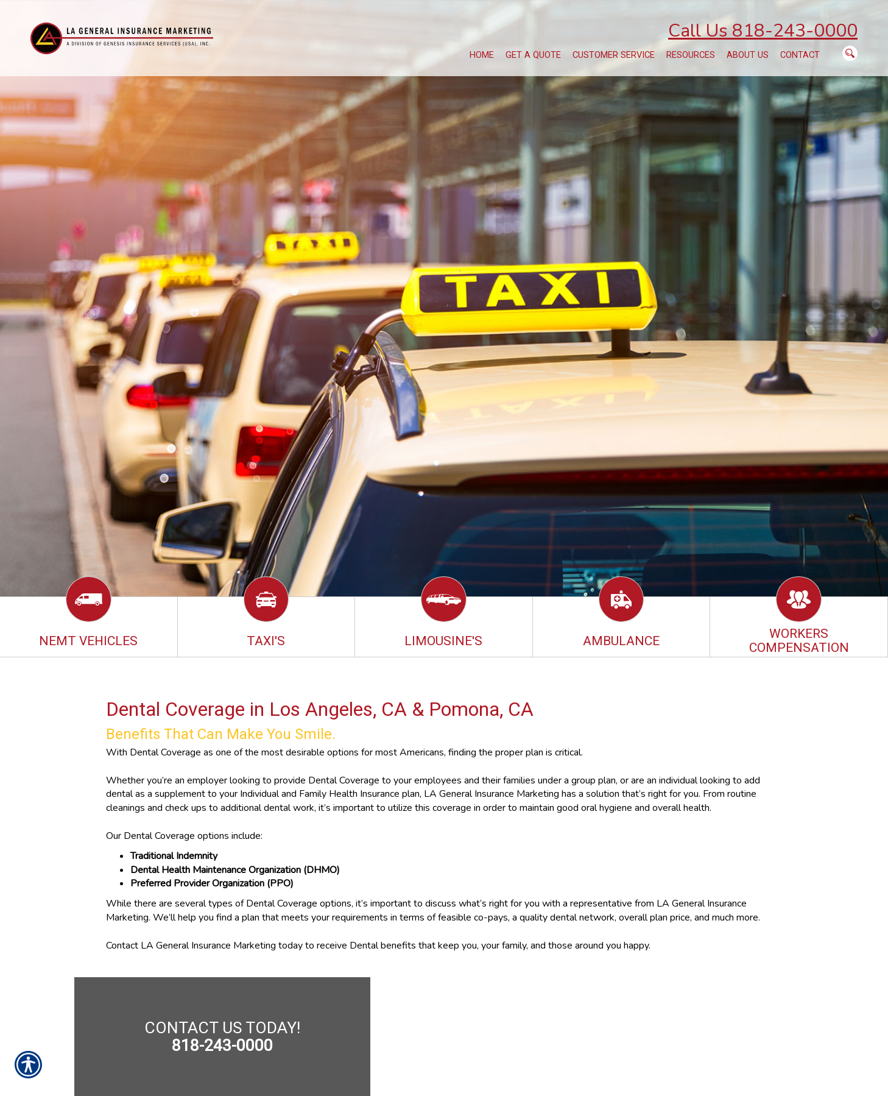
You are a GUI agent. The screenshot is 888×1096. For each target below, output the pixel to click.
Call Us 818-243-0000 (763, 30)
